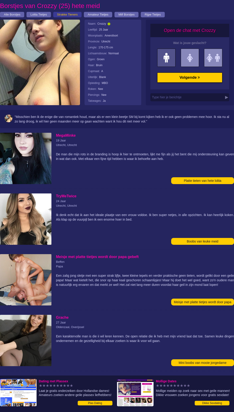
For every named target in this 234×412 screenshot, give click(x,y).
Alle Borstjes (12, 14)
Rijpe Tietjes (153, 14)
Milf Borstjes (126, 14)
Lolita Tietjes (38, 14)
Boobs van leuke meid (202, 241)
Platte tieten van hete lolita (202, 181)
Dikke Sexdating (212, 403)
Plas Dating (95, 403)
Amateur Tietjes (98, 14)
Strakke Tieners (67, 14)
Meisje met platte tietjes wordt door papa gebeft (202, 302)
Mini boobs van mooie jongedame (202, 363)
